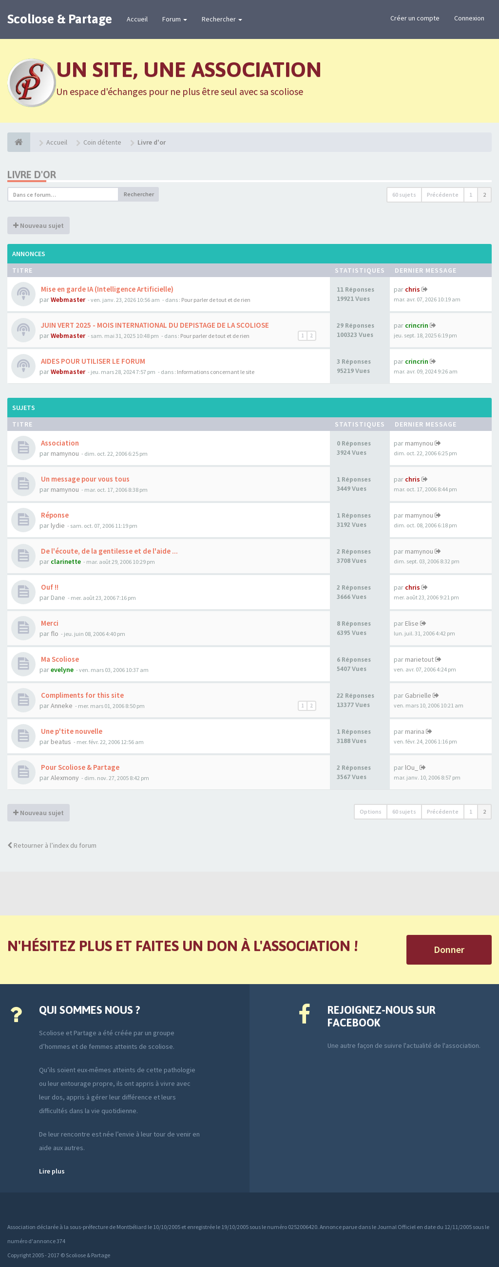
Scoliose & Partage (59, 19)
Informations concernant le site (215, 371)
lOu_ (411, 767)
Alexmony (65, 777)
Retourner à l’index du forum (51, 845)
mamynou (65, 453)
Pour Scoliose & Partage (79, 767)
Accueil (137, 19)
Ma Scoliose (59, 659)
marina (414, 731)
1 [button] (470, 194)
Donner (449, 949)
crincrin (416, 325)
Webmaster (68, 299)
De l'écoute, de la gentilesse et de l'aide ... (108, 551)
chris (412, 289)
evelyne (62, 669)
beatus (61, 741)
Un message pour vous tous (84, 479)
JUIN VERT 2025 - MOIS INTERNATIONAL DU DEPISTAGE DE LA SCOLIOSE (154, 325)
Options (371, 811)
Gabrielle (418, 695)
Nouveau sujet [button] (38, 225)
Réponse (54, 515)
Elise (412, 623)
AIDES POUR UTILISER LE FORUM (92, 361)
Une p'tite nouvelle (70, 731)
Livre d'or (31, 174)
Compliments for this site (81, 695)
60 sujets (404, 194)
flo (54, 633)
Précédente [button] (443, 194)
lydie (58, 525)
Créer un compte (415, 18)
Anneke (62, 705)
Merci (48, 623)
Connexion (469, 18)
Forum (174, 19)
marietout (419, 659)
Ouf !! (48, 587)
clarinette (66, 561)
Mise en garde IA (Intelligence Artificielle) (106, 289)
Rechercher (222, 19)
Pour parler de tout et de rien (215, 299)
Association (59, 442)
